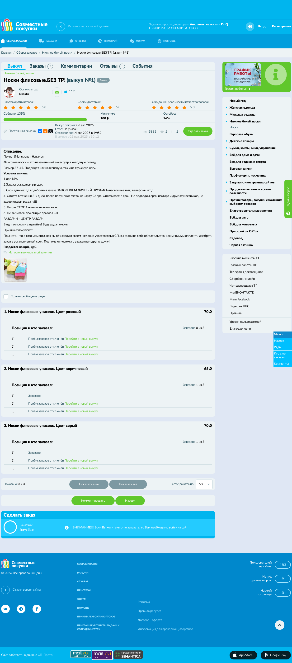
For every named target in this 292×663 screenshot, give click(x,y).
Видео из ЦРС (239, 306)
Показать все (128, 484)
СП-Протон (46, 655)
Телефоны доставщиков (246, 272)
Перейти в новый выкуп (81, 339)
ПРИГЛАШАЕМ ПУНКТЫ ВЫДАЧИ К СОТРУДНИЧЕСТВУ (98, 627)
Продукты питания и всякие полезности (250, 191)
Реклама (144, 602)
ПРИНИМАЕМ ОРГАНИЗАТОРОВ (173, 28)
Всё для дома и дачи (245, 155)
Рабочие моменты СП (245, 258)
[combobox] (204, 484)
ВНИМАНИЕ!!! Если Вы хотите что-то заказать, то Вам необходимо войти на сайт (130, 527)
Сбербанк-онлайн (242, 278)
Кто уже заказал (280, 355)
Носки (234, 127)
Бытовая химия (241, 168)
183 (283, 565)
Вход (261, 26)
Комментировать (93, 500)
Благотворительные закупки (251, 210)
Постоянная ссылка (20, 131)
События (142, 66)
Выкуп (14, 66)
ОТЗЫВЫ (78, 41)
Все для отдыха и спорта (248, 161)
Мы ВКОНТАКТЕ (242, 292)
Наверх (130, 500)
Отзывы (112, 66)
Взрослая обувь (241, 134)
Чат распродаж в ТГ (243, 285)
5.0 (44, 107)
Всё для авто (239, 217)
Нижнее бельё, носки (19, 73)
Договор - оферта (150, 620)
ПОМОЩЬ (166, 41)
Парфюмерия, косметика (248, 175)
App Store (246, 655)
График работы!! (238, 89)
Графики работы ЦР (243, 265)
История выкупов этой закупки (30, 252)
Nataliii (24, 94)
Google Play (278, 655)
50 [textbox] (201, 484)
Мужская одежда (242, 114)
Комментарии (76, 66)
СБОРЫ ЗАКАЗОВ (87, 564)
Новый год (238, 101)
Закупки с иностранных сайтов (252, 182)
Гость (23, 530)
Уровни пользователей (245, 321)
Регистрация (281, 26)
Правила (235, 313)
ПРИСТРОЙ (108, 41)
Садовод (236, 238)
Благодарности (240, 328)
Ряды (277, 347)
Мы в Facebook (240, 299)
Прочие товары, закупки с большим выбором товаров (256, 202)
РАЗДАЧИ (48, 41)
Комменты (281, 363)
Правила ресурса (149, 611)
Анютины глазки (202, 24)
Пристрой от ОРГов (244, 231)
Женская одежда (242, 107)
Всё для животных (243, 224)
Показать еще (89, 484)
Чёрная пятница (241, 245)
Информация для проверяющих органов (165, 629)
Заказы (41, 66)
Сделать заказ (198, 131)
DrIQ (224, 24)
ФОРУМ (137, 41)
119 (72, 91)
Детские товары (242, 141)
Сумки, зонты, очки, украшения (253, 148)
